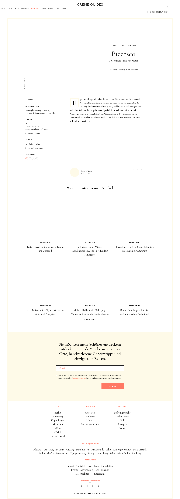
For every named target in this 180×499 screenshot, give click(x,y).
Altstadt (37, 449)
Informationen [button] (89, 460)
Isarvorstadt (97, 449)
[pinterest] (93, 486)
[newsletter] (99, 486)
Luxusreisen (29, 7)
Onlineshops (122, 416)
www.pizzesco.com (35, 148)
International (72, 12)
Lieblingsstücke (122, 412)
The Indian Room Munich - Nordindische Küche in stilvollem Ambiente (90, 250)
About (70, 466)
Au (46, 449)
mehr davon (91, 319)
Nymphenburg (78, 453)
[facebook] (81, 486)
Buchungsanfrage (90, 424)
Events (74, 469)
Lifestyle (44, 7)
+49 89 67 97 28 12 (32, 144)
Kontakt (80, 466)
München (46, 12)
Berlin (14, 12)
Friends (105, 469)
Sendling (136, 453)
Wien (55, 12)
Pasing (90, 453)
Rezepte (122, 424)
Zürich (61, 12)
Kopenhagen (34, 12)
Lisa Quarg (113, 69)
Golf (122, 420)
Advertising (86, 469)
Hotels (90, 420)
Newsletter (107, 466)
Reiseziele (90, 412)
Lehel (108, 449)
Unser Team (92, 466)
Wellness (90, 416)
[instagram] (87, 486)
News (122, 428)
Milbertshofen (46, 453)
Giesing (70, 449)
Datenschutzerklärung (79, 378)
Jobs (97, 469)
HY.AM (103, 493)
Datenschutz (82, 473)
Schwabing (102, 453)
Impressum (99, 473)
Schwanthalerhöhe (120, 453)
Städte (15, 7)
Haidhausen (82, 449)
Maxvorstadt (140, 449)
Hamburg (23, 12)
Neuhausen (62, 453)
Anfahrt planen (34, 133)
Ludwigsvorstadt (122, 449)
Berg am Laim (56, 449)
